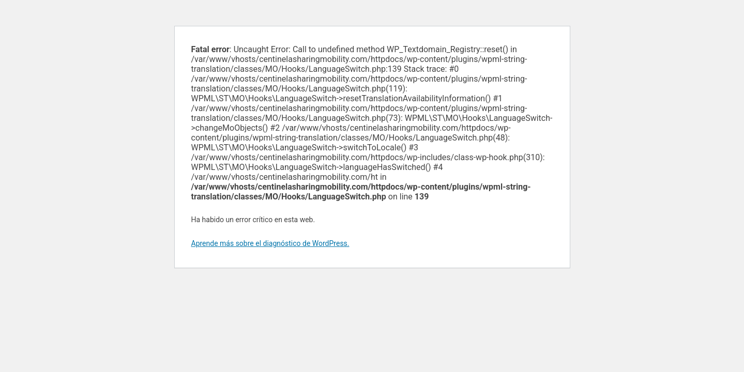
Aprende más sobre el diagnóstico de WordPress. (270, 243)
